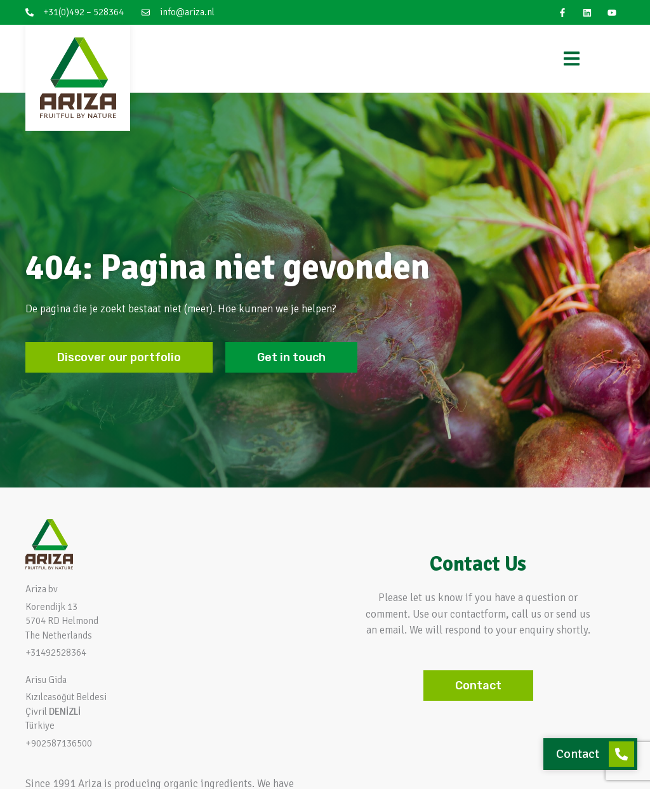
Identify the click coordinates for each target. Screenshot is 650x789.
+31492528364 (55, 652)
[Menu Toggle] (572, 59)
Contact (577, 754)
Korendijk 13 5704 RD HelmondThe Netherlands (61, 621)
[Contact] (621, 754)
